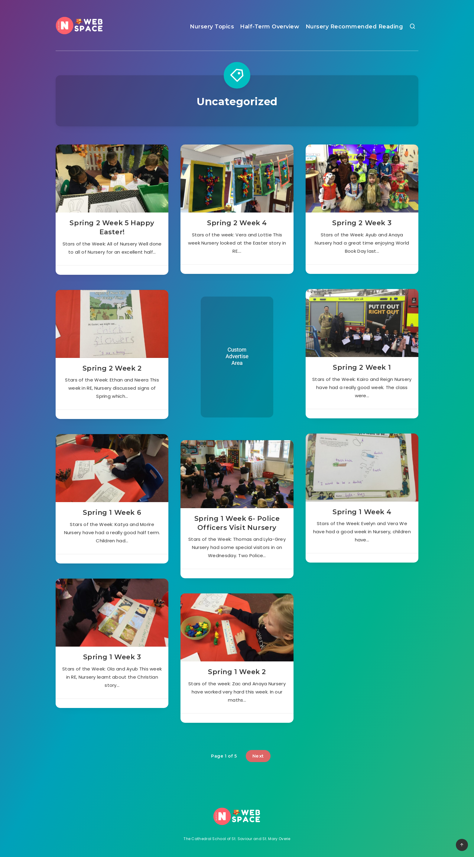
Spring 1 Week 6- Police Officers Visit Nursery (237, 523)
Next (258, 756)
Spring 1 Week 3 (112, 657)
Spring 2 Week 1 (362, 367)
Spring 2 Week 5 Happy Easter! (112, 227)
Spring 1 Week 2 (237, 672)
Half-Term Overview (269, 26)
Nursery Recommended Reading (354, 26)
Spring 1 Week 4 (362, 512)
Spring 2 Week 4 (237, 223)
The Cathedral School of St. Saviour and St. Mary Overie (237, 838)
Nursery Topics (212, 26)
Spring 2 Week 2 (112, 368)
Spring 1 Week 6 (112, 512)
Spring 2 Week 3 (361, 223)
